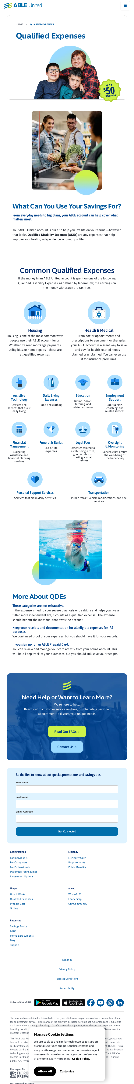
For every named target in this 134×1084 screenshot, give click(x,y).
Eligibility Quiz (77, 857)
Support (14, 944)
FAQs (13, 930)
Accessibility (66, 988)
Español (67, 959)
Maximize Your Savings (23, 871)
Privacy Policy (67, 969)
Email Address (24, 811)
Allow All (45, 1071)
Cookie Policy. (81, 1058)
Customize (67, 1071)
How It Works (17, 894)
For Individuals (18, 857)
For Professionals (20, 867)
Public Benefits (77, 867)
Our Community (77, 903)
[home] (21, 5)
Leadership (75, 899)
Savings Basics (18, 926)
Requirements (76, 862)
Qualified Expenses (21, 899)
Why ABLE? (74, 894)
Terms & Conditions (66, 978)
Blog (12, 940)
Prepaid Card (18, 903)
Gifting (14, 908)
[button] (125, 5)
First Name (22, 782)
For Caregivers (18, 862)
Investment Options (21, 876)
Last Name (22, 797)
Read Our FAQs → (67, 732)
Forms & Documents (22, 935)
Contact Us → (67, 747)
